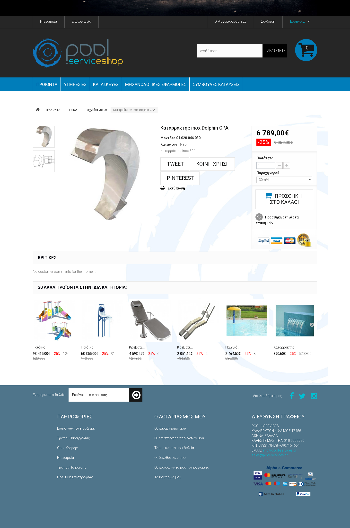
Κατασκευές (106, 84)
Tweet (175, 164)
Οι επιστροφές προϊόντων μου (179, 438)
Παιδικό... (40, 347)
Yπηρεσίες (75, 84)
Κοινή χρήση (212, 164)
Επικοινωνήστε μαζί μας (76, 428)
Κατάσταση (169, 144)
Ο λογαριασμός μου (180, 417)
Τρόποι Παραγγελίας (73, 438)
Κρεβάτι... (137, 347)
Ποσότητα (264, 158)
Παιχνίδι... (233, 347)
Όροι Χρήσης (67, 448)
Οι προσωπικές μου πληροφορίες (181, 467)
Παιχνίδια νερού (96, 110)
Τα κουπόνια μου (167, 477)
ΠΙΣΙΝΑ (72, 110)
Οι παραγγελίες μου (170, 428)
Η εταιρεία (65, 457)
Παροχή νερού (268, 173)
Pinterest (180, 178)
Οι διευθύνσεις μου (170, 457)
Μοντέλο (167, 138)
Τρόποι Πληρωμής (72, 467)
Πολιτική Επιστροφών (75, 477)
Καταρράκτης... (285, 347)
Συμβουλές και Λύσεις (216, 84)
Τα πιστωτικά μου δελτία (174, 448)
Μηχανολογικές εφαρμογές (155, 84)
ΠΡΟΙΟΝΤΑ (46, 84)
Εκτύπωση (176, 188)
